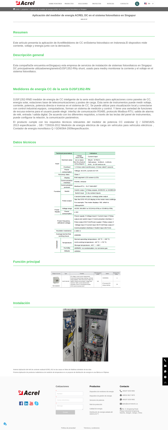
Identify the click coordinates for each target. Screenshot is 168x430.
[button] (69, 3)
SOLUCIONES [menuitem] (83, 4)
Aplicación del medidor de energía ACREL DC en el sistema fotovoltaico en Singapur (58, 9)
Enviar (65, 412)
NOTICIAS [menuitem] (110, 4)
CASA (17, 9)
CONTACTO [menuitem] (124, 4)
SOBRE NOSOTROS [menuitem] (55, 4)
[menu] (89, 3)
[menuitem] (69, 3)
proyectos (25, 9)
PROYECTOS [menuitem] (96, 4)
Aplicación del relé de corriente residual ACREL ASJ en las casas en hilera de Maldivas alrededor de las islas (55, 369)
